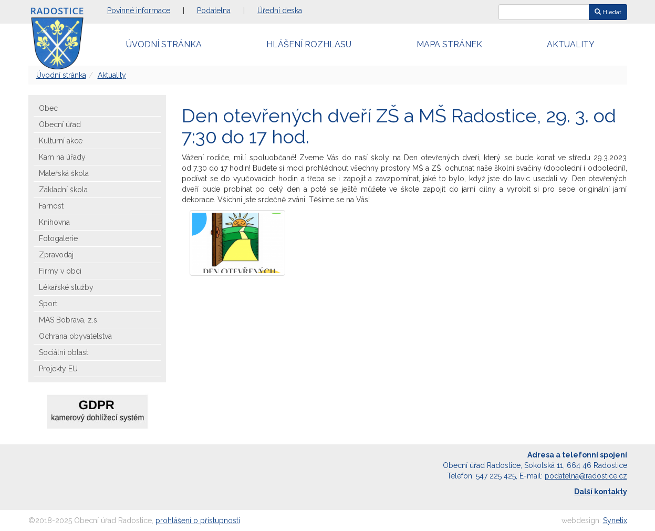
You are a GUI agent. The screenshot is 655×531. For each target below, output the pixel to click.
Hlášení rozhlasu (308, 44)
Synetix (615, 520)
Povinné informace (138, 10)
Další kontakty (600, 491)
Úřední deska (279, 10)
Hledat (608, 12)
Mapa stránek (449, 44)
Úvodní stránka (164, 44)
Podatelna (214, 10)
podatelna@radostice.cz (586, 476)
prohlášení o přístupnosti (197, 520)
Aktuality (571, 44)
